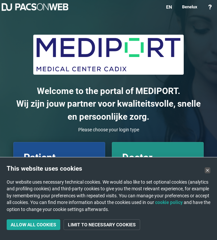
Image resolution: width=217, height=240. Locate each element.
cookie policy (169, 202)
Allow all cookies (33, 224)
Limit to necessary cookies (102, 224)
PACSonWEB (35, 7)
